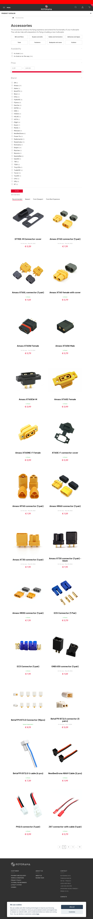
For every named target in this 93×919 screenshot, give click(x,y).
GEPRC (16, 108)
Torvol (16, 173)
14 (79, 847)
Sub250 (16, 159)
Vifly (15, 181)
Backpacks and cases (55, 42)
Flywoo (16, 102)
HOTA (15, 119)
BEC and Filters (19, 37)
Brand (46, 78)
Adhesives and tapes (73, 37)
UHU (15, 179)
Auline (15, 88)
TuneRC (16, 176)
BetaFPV (16, 91)
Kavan (15, 125)
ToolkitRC (17, 170)
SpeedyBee (17, 156)
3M (14, 83)
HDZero (16, 114)
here (37, 914)
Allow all (71, 907)
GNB (15, 111)
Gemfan (16, 105)
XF (14, 184)
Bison (15, 94)
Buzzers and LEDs (37, 37)
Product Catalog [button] (46, 13)
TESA (15, 164)
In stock (17, 53)
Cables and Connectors (56, 37)
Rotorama (17, 145)
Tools (19, 42)
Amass (16, 85)
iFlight (15, 122)
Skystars (16, 150)
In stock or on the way (22, 56)
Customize (72, 912)
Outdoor (73, 42)
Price (46, 62)
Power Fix (17, 136)
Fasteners (37, 42)
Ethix (15, 97)
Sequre (16, 147)
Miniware (16, 131)
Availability (46, 48)
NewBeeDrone (18, 133)
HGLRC (16, 117)
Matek (15, 128)
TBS (15, 162)
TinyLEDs (16, 167)
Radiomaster (17, 139)
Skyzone (16, 153)
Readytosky (18, 142)
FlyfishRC (16, 100)
